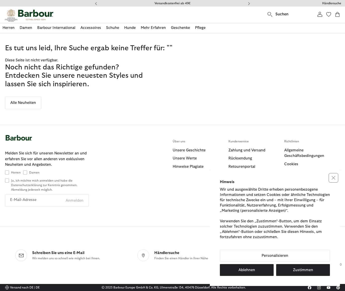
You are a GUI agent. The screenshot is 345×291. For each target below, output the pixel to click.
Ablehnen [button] (246, 270)
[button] (333, 178)
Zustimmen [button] (303, 270)
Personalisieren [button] (275, 256)
